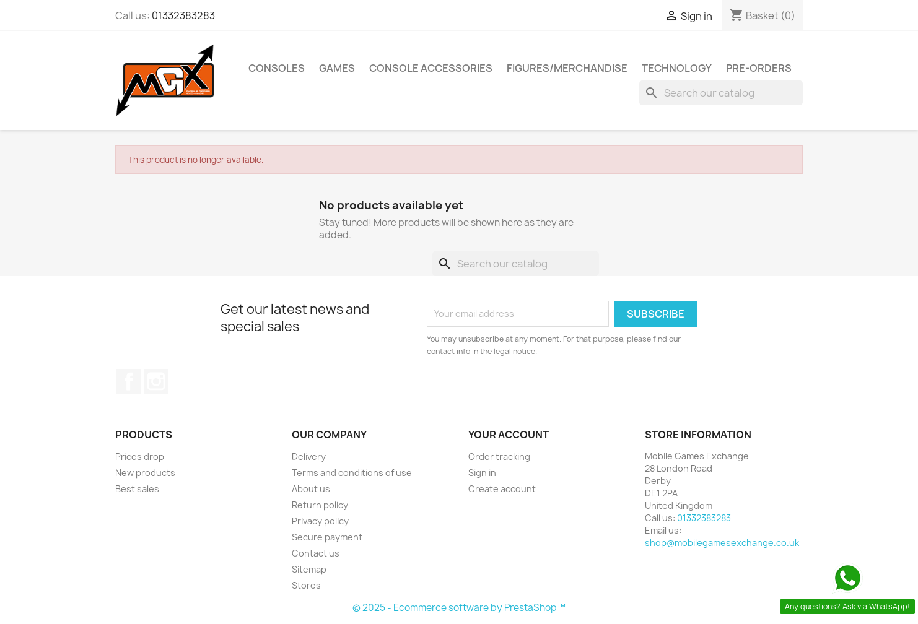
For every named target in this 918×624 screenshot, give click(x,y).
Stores (306, 585)
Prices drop (139, 456)
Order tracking (499, 456)
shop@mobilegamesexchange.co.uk (722, 542)
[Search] (721, 92)
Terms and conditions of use (352, 473)
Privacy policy (320, 521)
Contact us (315, 553)
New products (145, 473)
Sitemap (309, 569)
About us (311, 489)
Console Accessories (430, 68)
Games (337, 68)
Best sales (137, 489)
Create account (502, 489)
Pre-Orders (759, 68)
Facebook (128, 381)
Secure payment (327, 537)
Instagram (156, 381)
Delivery (309, 456)
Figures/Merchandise (567, 68)
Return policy (320, 505)
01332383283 (183, 15)
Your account (508, 434)
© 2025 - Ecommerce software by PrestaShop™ (459, 607)
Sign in (482, 473)
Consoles (276, 68)
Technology (677, 68)
